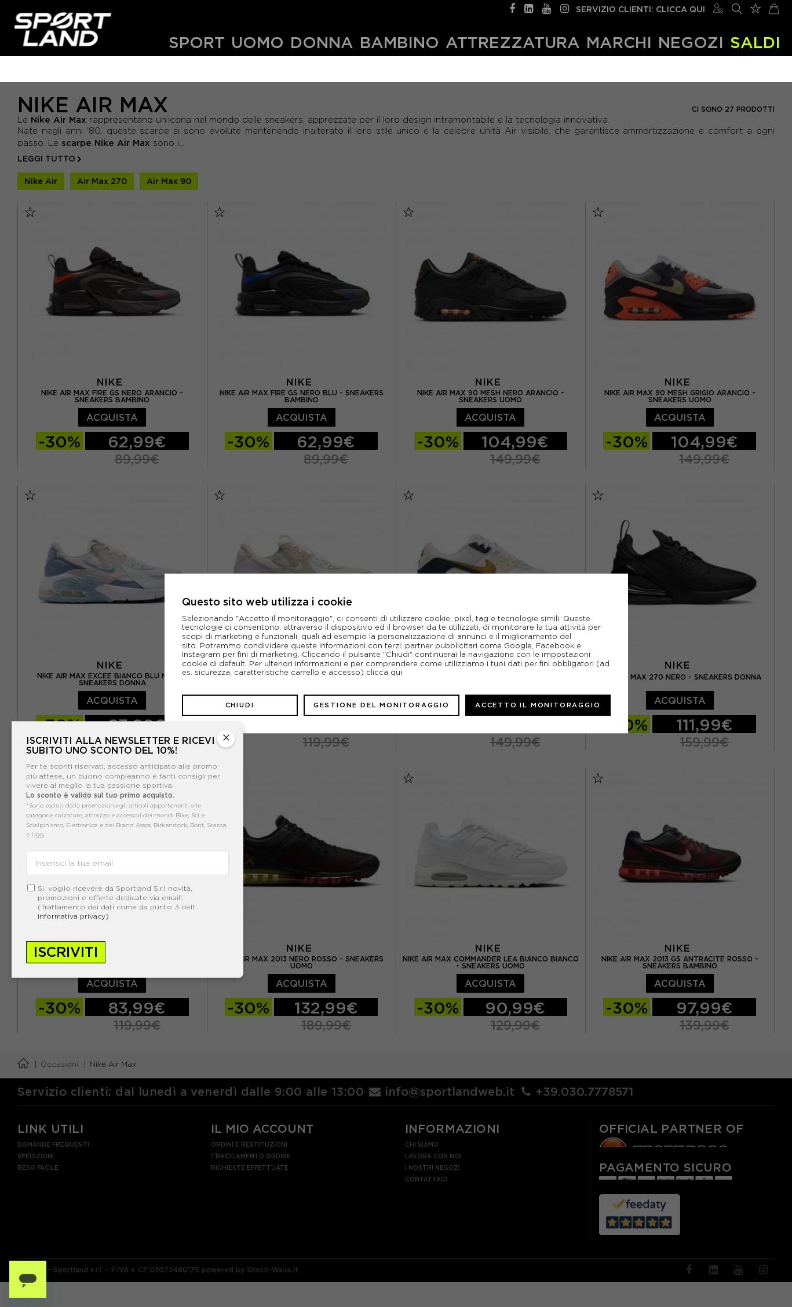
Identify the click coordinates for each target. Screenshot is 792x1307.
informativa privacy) (73, 916)
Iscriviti (66, 952)
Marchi (619, 42)
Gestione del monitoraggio (381, 705)
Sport (197, 42)
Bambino (399, 42)
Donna (321, 42)
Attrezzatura (513, 42)
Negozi (691, 42)
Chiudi (239, 705)
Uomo (257, 42)
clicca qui (384, 672)
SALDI (755, 42)
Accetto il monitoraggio (537, 705)
